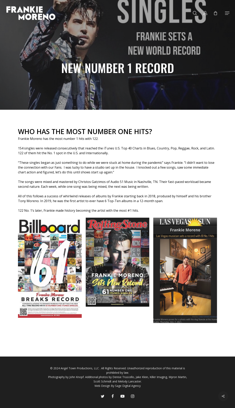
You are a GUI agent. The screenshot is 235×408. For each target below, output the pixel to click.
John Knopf (76, 377)
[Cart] (217, 13)
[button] (227, 13)
